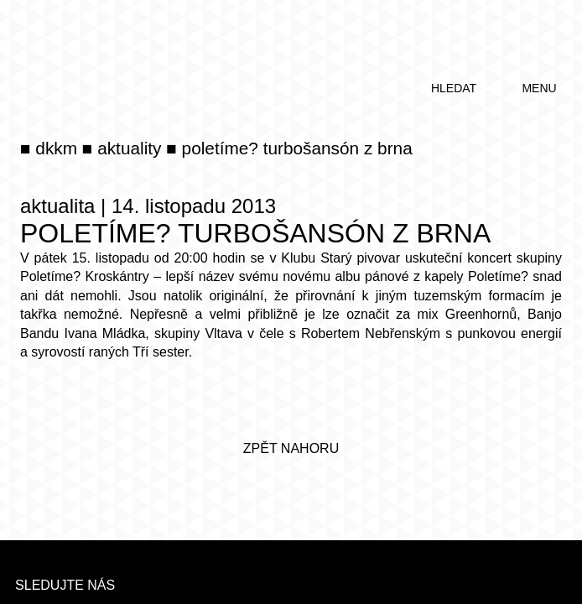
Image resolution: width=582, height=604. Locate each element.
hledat (453, 88)
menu (539, 88)
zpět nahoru (291, 448)
